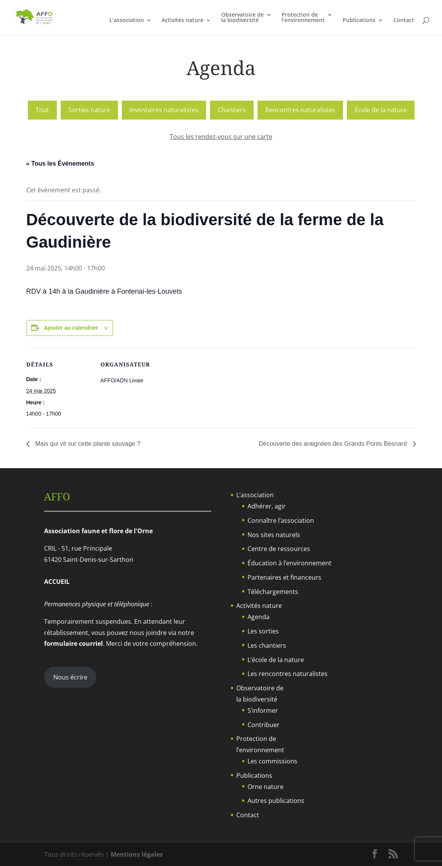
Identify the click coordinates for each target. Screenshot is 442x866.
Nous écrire (70, 677)
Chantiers (232, 110)
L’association (126, 20)
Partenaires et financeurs (284, 577)
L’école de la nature (275, 659)
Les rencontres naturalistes (287, 673)
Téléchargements (272, 591)
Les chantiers (266, 645)
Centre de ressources (278, 548)
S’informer (262, 710)
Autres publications (275, 800)
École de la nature (381, 110)
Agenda (258, 617)
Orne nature (265, 786)
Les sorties (263, 631)
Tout (42, 110)
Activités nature (182, 20)
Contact (403, 20)
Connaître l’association (280, 520)
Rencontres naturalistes (300, 110)
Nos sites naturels (273, 535)
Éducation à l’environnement (289, 563)
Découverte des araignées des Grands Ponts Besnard (334, 443)
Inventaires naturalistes (164, 110)
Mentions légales (137, 854)
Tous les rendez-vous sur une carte (221, 136)
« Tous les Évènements (60, 163)
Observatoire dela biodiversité (242, 18)
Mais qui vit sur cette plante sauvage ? (87, 443)
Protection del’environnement (303, 18)
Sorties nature (89, 110)
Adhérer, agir (266, 506)
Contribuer (263, 725)
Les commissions (272, 761)
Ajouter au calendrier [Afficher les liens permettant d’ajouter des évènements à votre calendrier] (71, 328)
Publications (359, 20)
